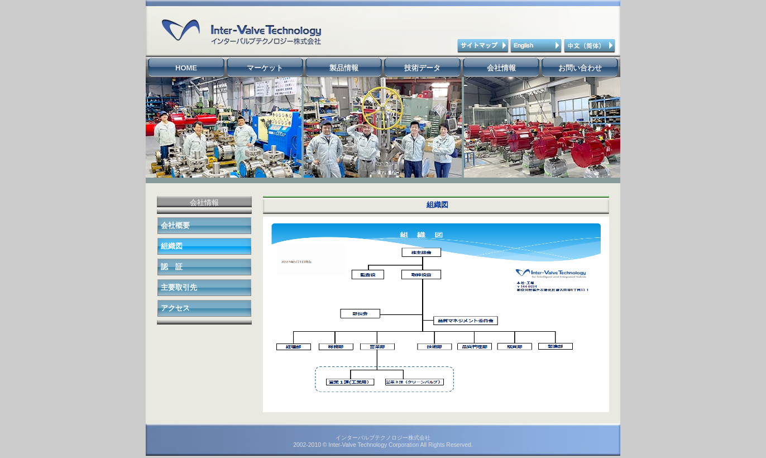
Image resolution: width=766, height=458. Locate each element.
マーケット (265, 68)
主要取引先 (179, 287)
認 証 (172, 267)
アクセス (175, 308)
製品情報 (343, 68)
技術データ (422, 68)
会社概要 (175, 225)
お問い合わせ (580, 68)
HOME (186, 68)
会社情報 (501, 68)
